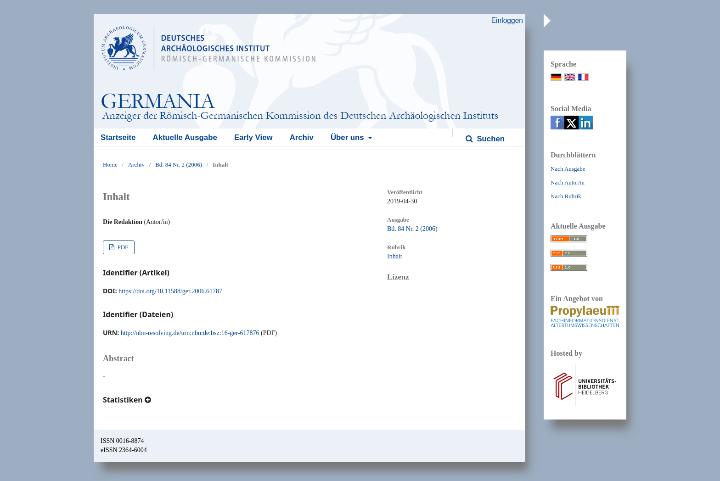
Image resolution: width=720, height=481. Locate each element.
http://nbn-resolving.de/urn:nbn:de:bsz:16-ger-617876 (190, 333)
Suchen (490, 138)
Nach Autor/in (568, 182)
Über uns (348, 137)
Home (110, 164)
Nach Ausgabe (568, 168)
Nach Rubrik (566, 196)
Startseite (118, 137)
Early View (253, 137)
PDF (122, 247)
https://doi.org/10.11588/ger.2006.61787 (170, 291)
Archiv (302, 137)
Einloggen (507, 20)
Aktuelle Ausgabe (185, 137)
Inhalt (394, 256)
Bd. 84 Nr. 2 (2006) (178, 164)
